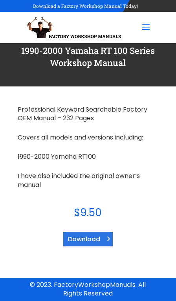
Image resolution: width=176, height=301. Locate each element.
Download (84, 239)
